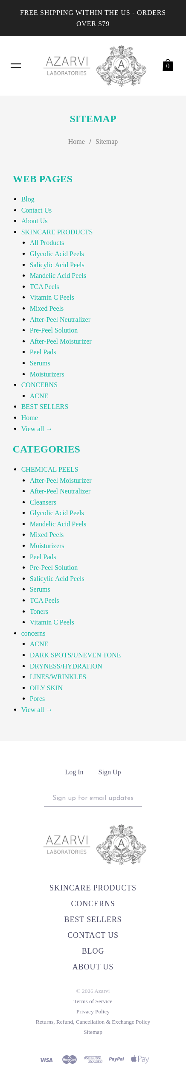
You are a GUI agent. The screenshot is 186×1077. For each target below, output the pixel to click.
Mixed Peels (47, 308)
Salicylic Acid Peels (57, 265)
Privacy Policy (93, 1011)
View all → (37, 428)
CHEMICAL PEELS (49, 469)
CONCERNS (39, 384)
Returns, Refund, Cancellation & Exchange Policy (93, 1022)
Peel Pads (43, 352)
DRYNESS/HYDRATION (66, 666)
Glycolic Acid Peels (57, 253)
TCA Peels (44, 286)
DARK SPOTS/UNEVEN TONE (75, 655)
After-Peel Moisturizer (61, 341)
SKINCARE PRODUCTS (57, 232)
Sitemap (107, 141)
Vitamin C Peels (52, 297)
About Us (34, 221)
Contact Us (36, 210)
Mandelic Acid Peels (58, 275)
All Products (47, 242)
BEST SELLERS (44, 406)
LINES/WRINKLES (58, 676)
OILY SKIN (46, 688)
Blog (28, 199)
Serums (40, 363)
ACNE (39, 396)
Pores (37, 698)
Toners (39, 611)
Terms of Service (93, 1001)
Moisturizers (47, 374)
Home (76, 141)
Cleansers (43, 502)
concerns (33, 633)
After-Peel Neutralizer (60, 319)
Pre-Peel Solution (54, 330)
